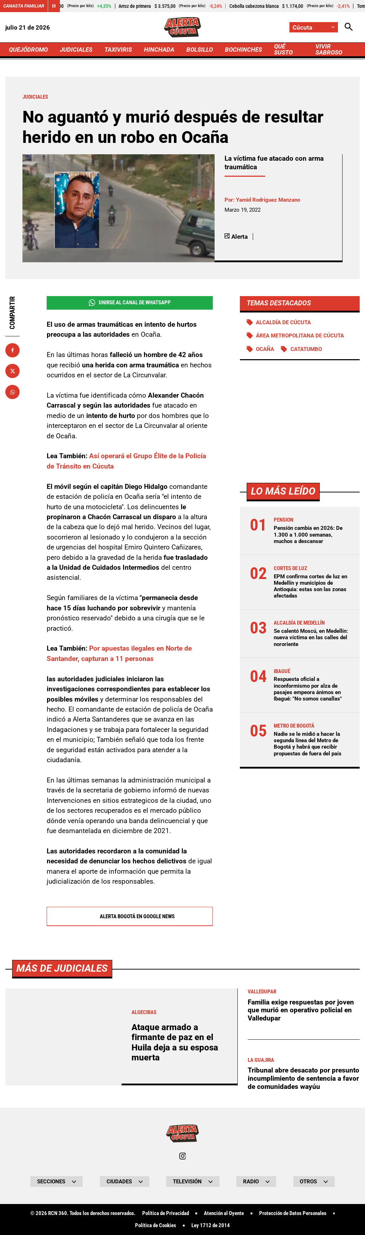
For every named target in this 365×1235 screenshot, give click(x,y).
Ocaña (265, 349)
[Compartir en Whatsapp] (12, 392)
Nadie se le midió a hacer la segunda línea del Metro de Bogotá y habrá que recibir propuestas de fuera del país (307, 744)
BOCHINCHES (243, 49)
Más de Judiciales (62, 1167)
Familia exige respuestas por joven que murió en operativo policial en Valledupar (301, 1209)
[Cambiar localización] (313, 27)
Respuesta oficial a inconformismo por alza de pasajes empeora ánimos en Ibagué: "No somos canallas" (308, 689)
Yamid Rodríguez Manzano (268, 200)
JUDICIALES (76, 49)
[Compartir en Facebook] (12, 350)
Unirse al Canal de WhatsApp (130, 302)
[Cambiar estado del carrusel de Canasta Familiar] (54, 6)
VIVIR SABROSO (328, 49)
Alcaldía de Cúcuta (283, 322)
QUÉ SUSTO (283, 49)
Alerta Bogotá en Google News (129, 916)
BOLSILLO (199, 49)
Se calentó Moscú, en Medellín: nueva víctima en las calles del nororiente (311, 637)
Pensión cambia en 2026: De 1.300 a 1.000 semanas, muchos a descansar (308, 534)
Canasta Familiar (23, 6)
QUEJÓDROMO (28, 49)
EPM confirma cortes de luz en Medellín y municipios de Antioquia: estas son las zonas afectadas (310, 586)
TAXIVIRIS (118, 49)
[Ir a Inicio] (182, 27)
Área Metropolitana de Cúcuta (300, 335)
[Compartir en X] (12, 371)
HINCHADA (159, 49)
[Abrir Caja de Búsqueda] (349, 27)
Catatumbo (306, 349)
